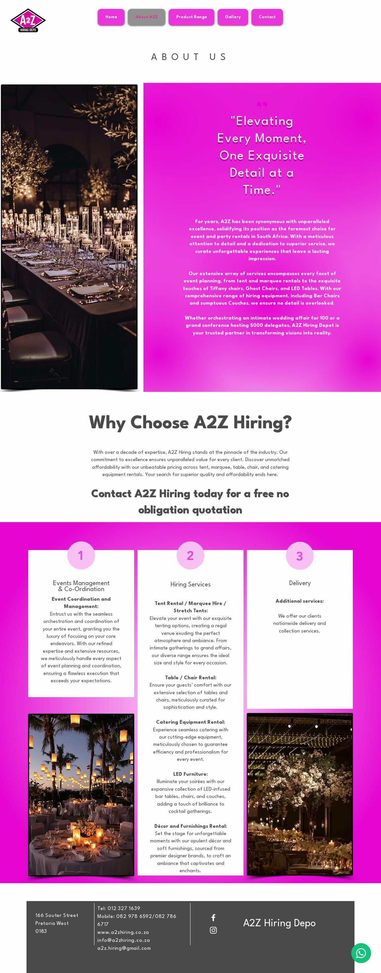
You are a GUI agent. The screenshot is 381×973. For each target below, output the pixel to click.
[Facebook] (213, 917)
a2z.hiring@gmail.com (124, 948)
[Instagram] (213, 930)
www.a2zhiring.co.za (123, 932)
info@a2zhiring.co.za (123, 940)
